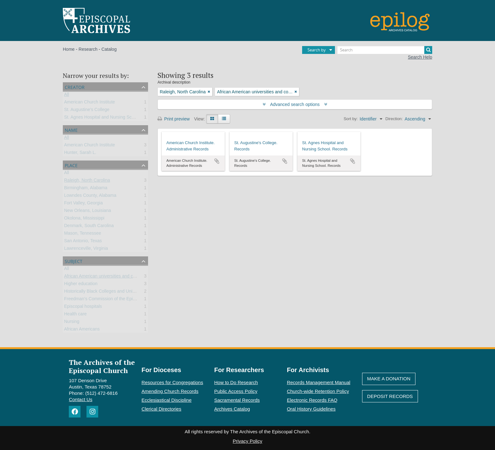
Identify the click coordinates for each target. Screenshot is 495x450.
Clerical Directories (161, 409)
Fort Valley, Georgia (83, 204)
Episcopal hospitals (83, 307)
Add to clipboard (217, 161)
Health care (75, 315)
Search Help (420, 57)
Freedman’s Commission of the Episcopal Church (112, 299)
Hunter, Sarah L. (80, 153)
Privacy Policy (247, 441)
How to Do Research (236, 382)
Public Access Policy (236, 391)
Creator (75, 86)
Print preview (174, 118)
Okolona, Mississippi (84, 219)
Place (71, 165)
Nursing (71, 322)
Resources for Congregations (172, 382)
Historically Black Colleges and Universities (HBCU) (114, 292)
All (66, 95)
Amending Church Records (169, 391)
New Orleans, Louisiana (87, 211)
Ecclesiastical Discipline (166, 400)
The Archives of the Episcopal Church (102, 366)
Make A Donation (388, 378)
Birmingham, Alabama (85, 188)
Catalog (108, 49)
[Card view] (212, 119)
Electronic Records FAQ (312, 400)
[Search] (384, 50)
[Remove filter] (209, 92)
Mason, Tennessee (82, 234)
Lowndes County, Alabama (90, 196)
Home (69, 49)
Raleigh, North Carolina (87, 181)
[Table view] (224, 119)
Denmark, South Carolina (89, 226)
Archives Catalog (232, 409)
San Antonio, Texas (83, 241)
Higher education (81, 284)
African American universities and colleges (105, 277)
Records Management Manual (318, 382)
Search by (316, 50)
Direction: (394, 118)
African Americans (82, 330)
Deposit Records (390, 396)
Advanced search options (295, 104)
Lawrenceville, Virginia (86, 249)
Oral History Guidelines (311, 409)
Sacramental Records (237, 400)
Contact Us (80, 399)
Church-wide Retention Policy (318, 391)
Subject (73, 260)
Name (71, 129)
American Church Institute (89, 103)
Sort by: (350, 118)
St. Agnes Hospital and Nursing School (102, 118)
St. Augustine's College (87, 110)
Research (88, 49)
